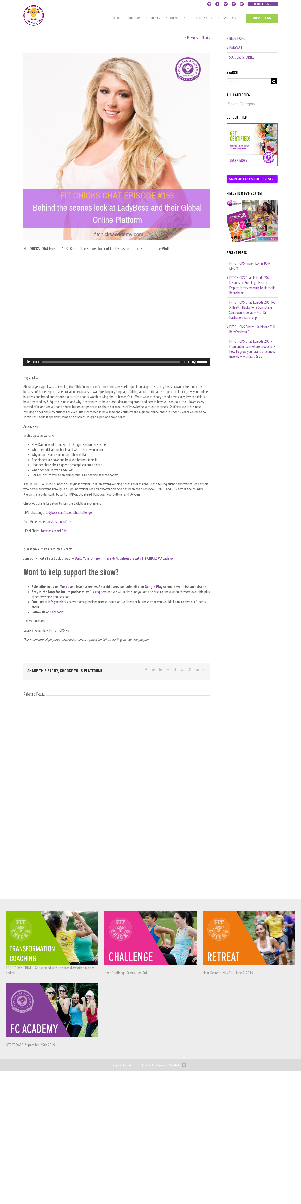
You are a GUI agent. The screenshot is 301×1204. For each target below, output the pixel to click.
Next (205, 37)
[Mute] (194, 362)
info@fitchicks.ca (60, 601)
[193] (116, 146)
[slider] (111, 362)
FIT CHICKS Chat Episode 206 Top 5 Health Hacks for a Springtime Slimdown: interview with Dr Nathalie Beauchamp (252, 310)
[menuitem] (119, 18)
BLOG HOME (237, 38)
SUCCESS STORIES (241, 57)
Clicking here (98, 591)
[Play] (29, 362)
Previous (192, 37)
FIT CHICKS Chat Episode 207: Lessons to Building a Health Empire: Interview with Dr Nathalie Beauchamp (252, 285)
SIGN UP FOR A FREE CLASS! (252, 179)
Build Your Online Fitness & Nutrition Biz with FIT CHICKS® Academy (124, 558)
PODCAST (235, 47)
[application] (116, 362)
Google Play (153, 586)
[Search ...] (249, 81)
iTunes (64, 586)
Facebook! (57, 612)
